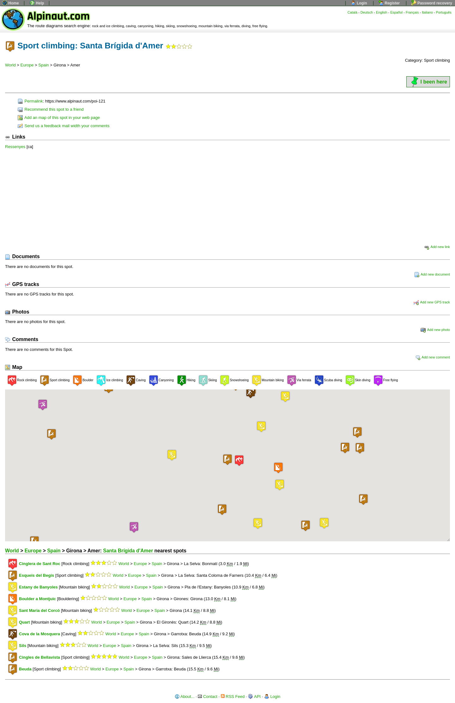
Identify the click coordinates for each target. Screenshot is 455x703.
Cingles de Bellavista (39, 657)
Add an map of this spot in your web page (59, 117)
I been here (428, 81)
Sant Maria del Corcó (39, 610)
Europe (27, 65)
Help (37, 3)
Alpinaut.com (58, 16)
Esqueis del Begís (36, 575)
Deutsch (367, 12)
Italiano (427, 12)
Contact (207, 696)
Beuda (25, 669)
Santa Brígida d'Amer (128, 550)
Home (10, 3)
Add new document (432, 274)
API (254, 696)
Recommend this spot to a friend (51, 109)
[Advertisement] (227, 196)
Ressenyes (15, 146)
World (10, 65)
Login (359, 3)
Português (444, 12)
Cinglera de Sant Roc (39, 563)
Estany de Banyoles (38, 587)
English (381, 12)
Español (396, 12)
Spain (43, 65)
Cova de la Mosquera (39, 633)
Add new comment (432, 357)
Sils (22, 645)
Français (412, 12)
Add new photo (435, 330)
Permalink (30, 101)
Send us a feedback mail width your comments (63, 125)
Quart (24, 622)
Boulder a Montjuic (37, 598)
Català (352, 12)
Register (389, 3)
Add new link (437, 247)
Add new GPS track (432, 302)
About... (185, 696)
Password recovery (431, 3)
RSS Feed (233, 696)
